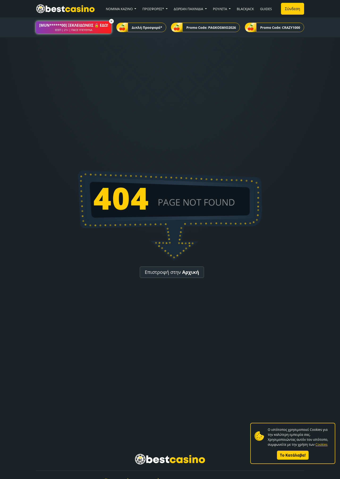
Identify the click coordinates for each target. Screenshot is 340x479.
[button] (73, 27)
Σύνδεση (292, 8)
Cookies (321, 444)
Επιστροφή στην (172, 272)
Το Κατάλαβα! (293, 455)
